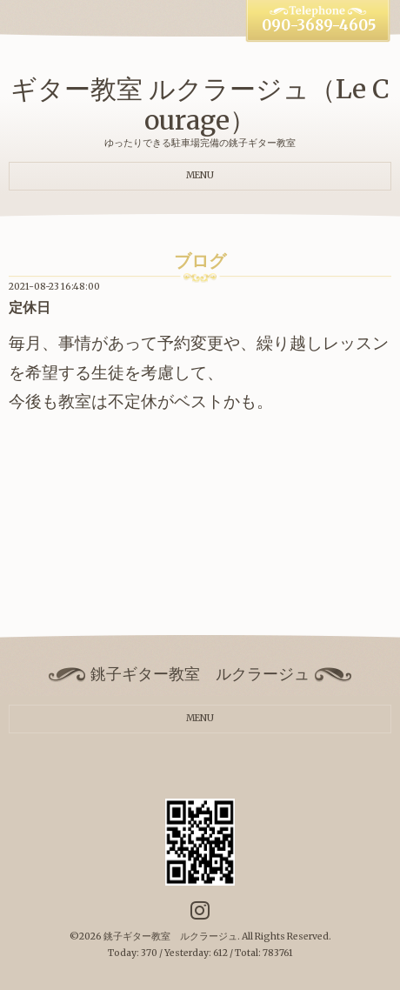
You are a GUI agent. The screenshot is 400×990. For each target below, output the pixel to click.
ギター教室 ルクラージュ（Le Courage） (200, 104)
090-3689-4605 (319, 26)
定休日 (29, 307)
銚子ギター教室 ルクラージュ (170, 936)
